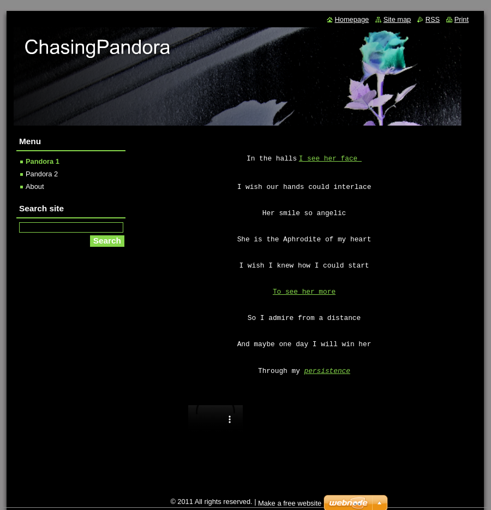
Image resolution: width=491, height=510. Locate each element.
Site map (397, 19)
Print (461, 19)
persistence (327, 371)
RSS (433, 19)
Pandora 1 (42, 161)
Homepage (352, 19)
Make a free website (289, 503)
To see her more (304, 292)
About (35, 186)
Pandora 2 (42, 174)
